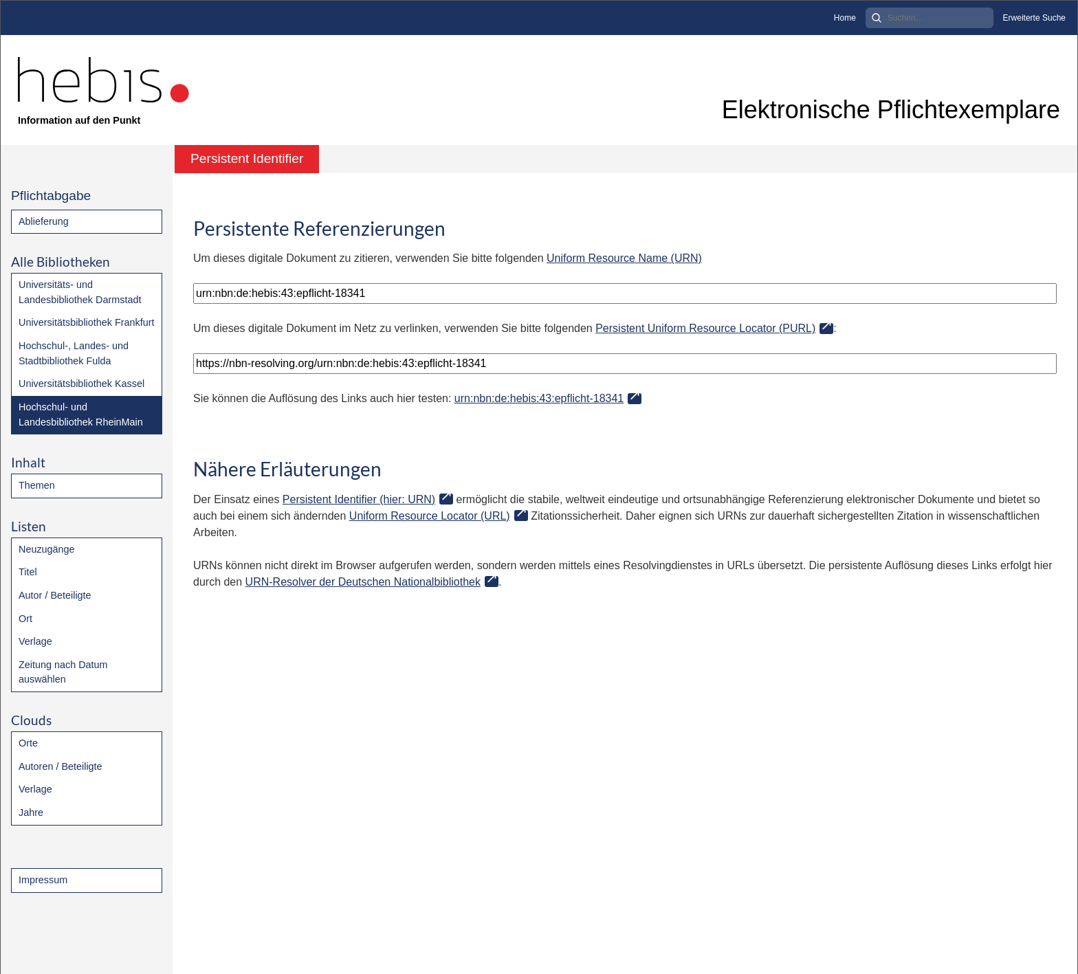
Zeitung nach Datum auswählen (63, 672)
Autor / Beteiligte (55, 595)
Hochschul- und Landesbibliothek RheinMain (81, 414)
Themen (37, 485)
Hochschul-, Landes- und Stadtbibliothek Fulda (74, 353)
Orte (28, 743)
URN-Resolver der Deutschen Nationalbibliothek (363, 582)
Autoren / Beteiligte (60, 766)
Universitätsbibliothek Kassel (81, 383)
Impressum (43, 879)
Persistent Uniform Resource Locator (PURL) (705, 328)
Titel (28, 571)
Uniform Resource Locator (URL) (429, 516)
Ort (25, 618)
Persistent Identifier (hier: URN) (359, 499)
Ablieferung (44, 221)
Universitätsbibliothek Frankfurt (87, 322)
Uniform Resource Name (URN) (624, 258)
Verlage (35, 641)
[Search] (929, 18)
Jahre (31, 812)
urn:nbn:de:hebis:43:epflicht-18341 (539, 398)
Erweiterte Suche (1034, 18)
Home (845, 18)
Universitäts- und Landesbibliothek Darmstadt (80, 292)
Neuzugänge (47, 549)
